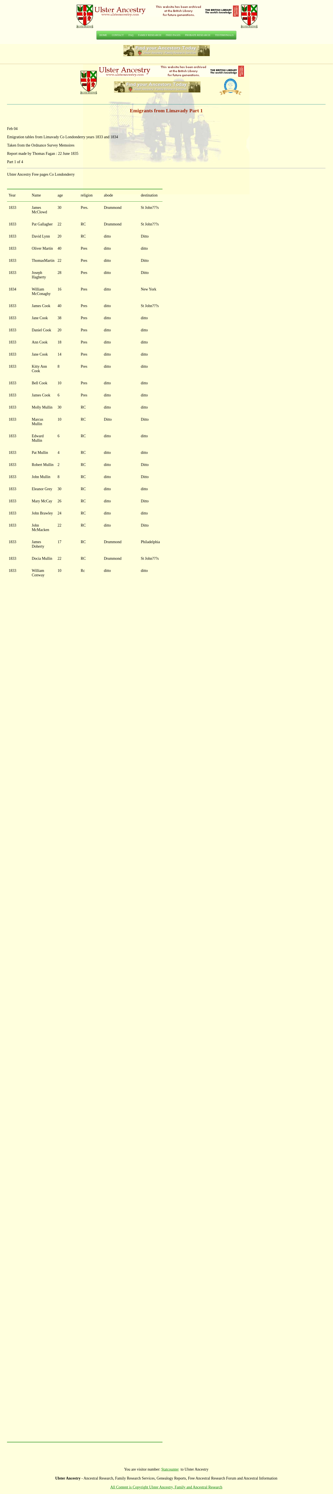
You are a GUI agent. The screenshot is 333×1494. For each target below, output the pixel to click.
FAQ (130, 35)
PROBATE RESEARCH (197, 35)
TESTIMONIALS (224, 35)
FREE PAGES (173, 35)
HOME (103, 35)
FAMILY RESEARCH (149, 35)
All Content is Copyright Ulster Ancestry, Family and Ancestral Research (166, 1487)
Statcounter (170, 1469)
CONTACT (118, 35)
